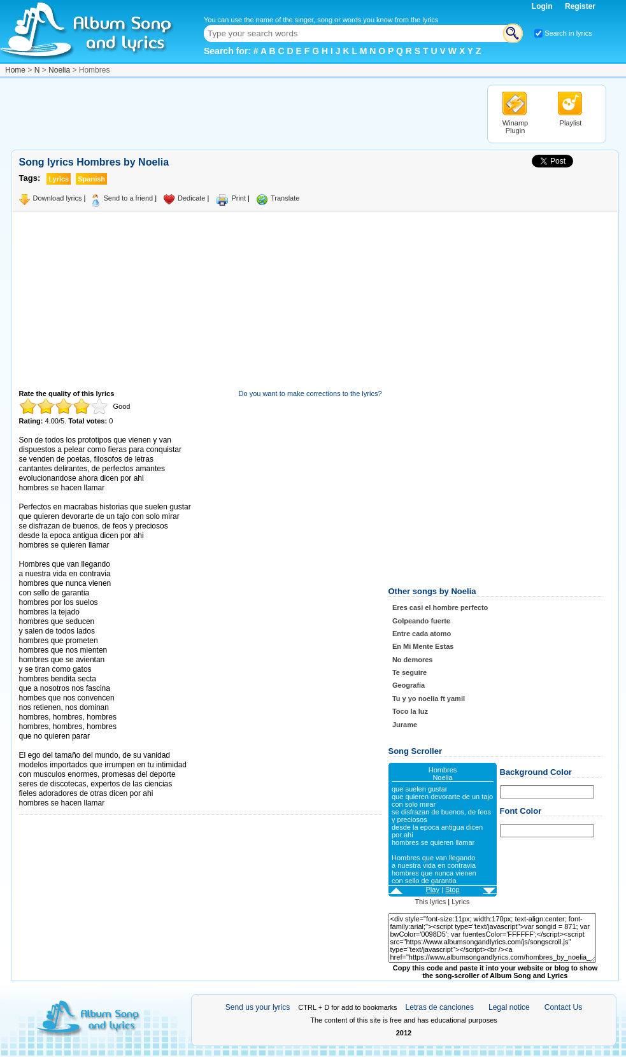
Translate (285, 198)
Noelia (59, 70)
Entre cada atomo (421, 633)
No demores (412, 659)
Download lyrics (57, 198)
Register (580, 6)
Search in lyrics (568, 33)
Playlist (571, 123)
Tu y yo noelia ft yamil (428, 698)
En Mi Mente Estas (423, 646)
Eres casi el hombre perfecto (440, 607)
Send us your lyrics (257, 1007)
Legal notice (509, 1007)
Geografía (408, 685)
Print (238, 198)
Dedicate (191, 198)
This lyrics (430, 901)
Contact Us (563, 1007)
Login (543, 6)
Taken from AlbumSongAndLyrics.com (73, 745)
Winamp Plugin (515, 126)
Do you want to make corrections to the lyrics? (310, 393)
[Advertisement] (242, 113)
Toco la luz (410, 711)
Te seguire (409, 672)
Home (15, 70)
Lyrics (460, 901)
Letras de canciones (440, 1007)
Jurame (404, 724)
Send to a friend (128, 198)
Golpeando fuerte (421, 621)
